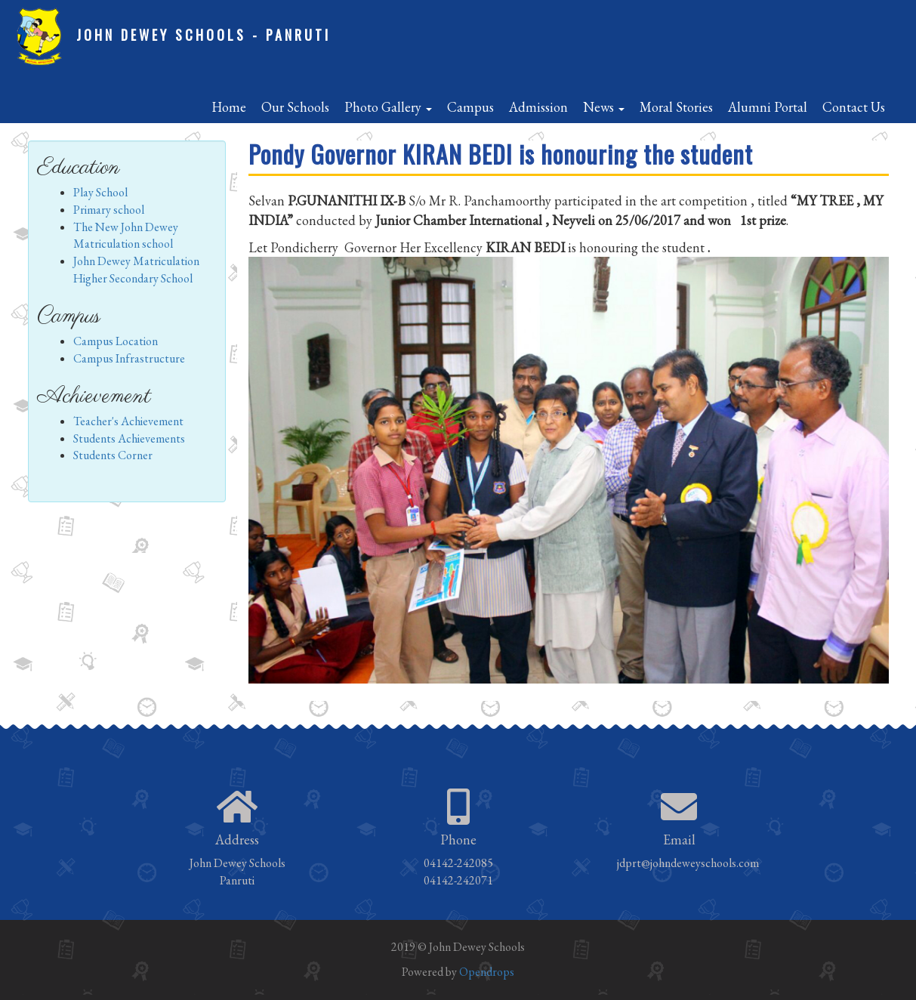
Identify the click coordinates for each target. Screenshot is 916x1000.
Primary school (108, 210)
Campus (470, 107)
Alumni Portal (767, 107)
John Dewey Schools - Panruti (203, 35)
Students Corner (113, 455)
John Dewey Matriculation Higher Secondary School (136, 269)
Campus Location (115, 341)
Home (228, 107)
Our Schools (295, 107)
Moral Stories (676, 107)
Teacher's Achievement (128, 421)
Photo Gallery (388, 107)
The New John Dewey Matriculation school (125, 235)
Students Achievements (129, 438)
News (604, 107)
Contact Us (853, 107)
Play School (100, 192)
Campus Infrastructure (129, 358)
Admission (538, 107)
